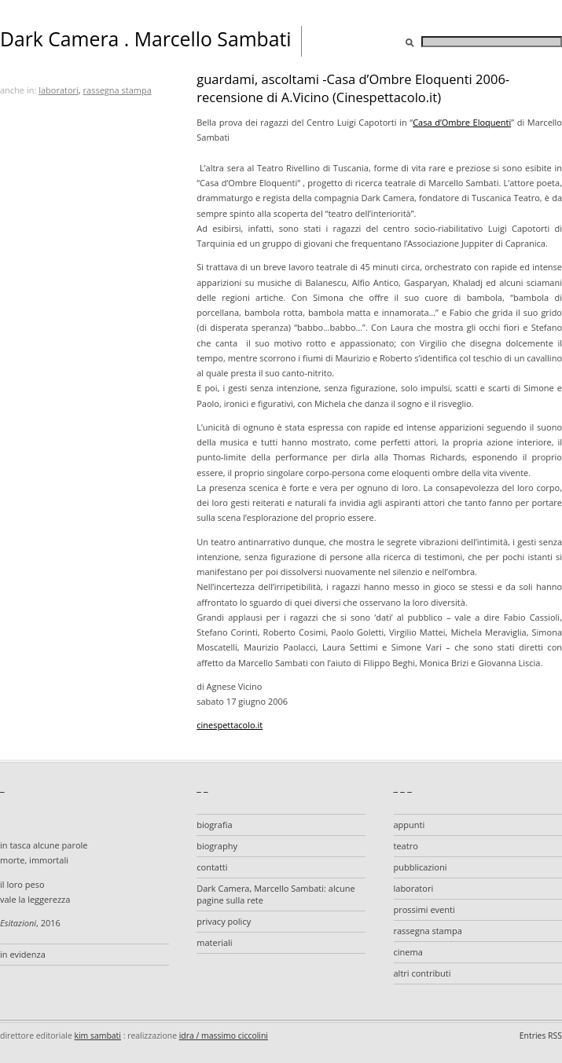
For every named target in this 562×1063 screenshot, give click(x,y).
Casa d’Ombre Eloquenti (462, 122)
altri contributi (422, 973)
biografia (214, 824)
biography (217, 846)
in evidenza (23, 954)
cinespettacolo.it (230, 725)
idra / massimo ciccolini (223, 1035)
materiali (214, 942)
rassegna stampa (117, 90)
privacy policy (224, 921)
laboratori (59, 90)
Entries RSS (541, 1035)
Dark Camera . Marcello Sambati (146, 39)
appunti (409, 824)
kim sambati (98, 1035)
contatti (212, 867)
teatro (406, 846)
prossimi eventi (424, 909)
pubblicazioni (420, 867)
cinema (408, 952)
